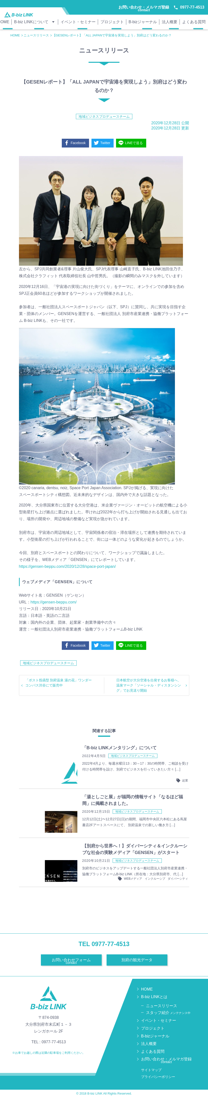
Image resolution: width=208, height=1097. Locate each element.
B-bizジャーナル (143, 22)
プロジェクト (112, 22)
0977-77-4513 (189, 7)
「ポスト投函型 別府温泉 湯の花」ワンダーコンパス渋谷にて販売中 (58, 682)
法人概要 (169, 22)
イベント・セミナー (78, 22)
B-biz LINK (94, 1093)
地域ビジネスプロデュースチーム (104, 116)
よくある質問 (194, 22)
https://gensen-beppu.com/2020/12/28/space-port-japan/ (67, 566)
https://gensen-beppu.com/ (54, 602)
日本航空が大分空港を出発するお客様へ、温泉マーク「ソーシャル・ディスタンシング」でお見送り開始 (148, 685)
